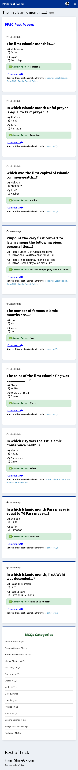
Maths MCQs (39, 687)
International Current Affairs (39, 654)
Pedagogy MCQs (39, 732)
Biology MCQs (39, 693)
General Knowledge (39, 641)
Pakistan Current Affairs (39, 648)
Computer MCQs (39, 674)
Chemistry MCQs (39, 700)
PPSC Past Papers (19, 24)
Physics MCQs (39, 706)
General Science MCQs (39, 719)
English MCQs (39, 680)
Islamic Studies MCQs (39, 661)
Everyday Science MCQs (39, 726)
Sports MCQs (39, 713)
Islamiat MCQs (51, 146)
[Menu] (74, 4)
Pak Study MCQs (39, 667)
